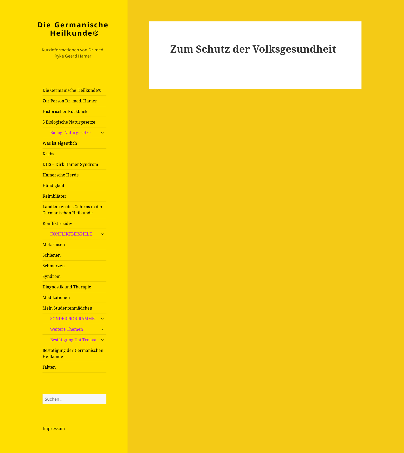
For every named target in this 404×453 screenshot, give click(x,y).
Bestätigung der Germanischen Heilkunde (73, 353)
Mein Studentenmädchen (67, 308)
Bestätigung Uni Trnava (73, 340)
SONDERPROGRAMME (72, 318)
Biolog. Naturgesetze (70, 132)
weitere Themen (66, 329)
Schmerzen (54, 266)
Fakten (49, 367)
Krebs (48, 154)
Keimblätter (54, 196)
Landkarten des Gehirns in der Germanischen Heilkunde (73, 210)
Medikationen (56, 297)
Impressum (54, 428)
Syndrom (52, 276)
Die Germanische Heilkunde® (73, 29)
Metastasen (54, 244)
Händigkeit (53, 185)
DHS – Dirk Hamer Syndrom (70, 164)
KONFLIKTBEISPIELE (71, 234)
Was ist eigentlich (60, 143)
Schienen (52, 255)
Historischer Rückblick (65, 111)
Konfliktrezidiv (57, 223)
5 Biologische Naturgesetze (69, 122)
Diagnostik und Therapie (67, 287)
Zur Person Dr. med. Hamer (70, 101)
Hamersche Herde (61, 175)
